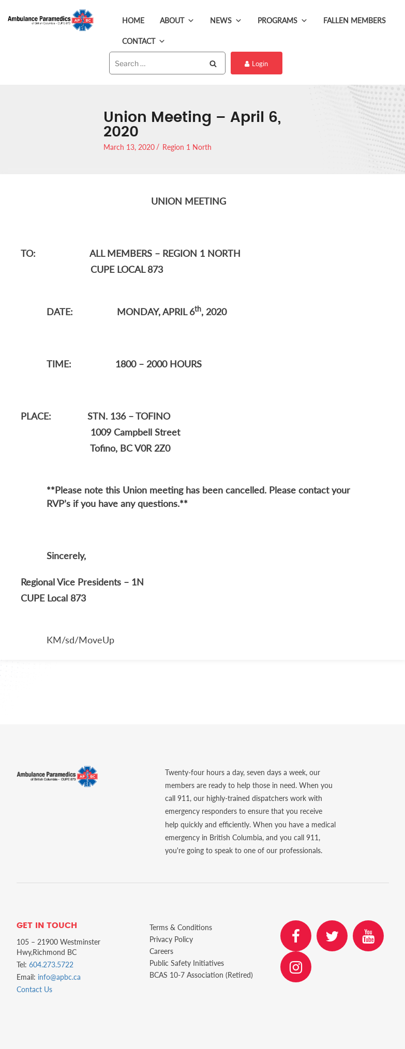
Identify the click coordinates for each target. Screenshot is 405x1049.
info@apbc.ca (59, 977)
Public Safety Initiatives (186, 963)
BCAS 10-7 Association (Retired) (201, 974)
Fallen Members (354, 20)
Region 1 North (187, 147)
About (177, 20)
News (226, 20)
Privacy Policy (171, 939)
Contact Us (34, 989)
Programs (283, 20)
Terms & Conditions (180, 927)
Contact (144, 41)
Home (133, 20)
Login (256, 63)
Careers (161, 951)
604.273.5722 (51, 964)
